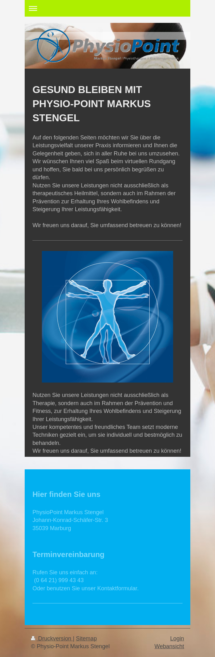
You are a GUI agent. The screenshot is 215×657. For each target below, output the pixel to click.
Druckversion (52, 638)
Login (177, 638)
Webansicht (169, 646)
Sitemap (86, 638)
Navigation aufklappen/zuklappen (107, 8)
